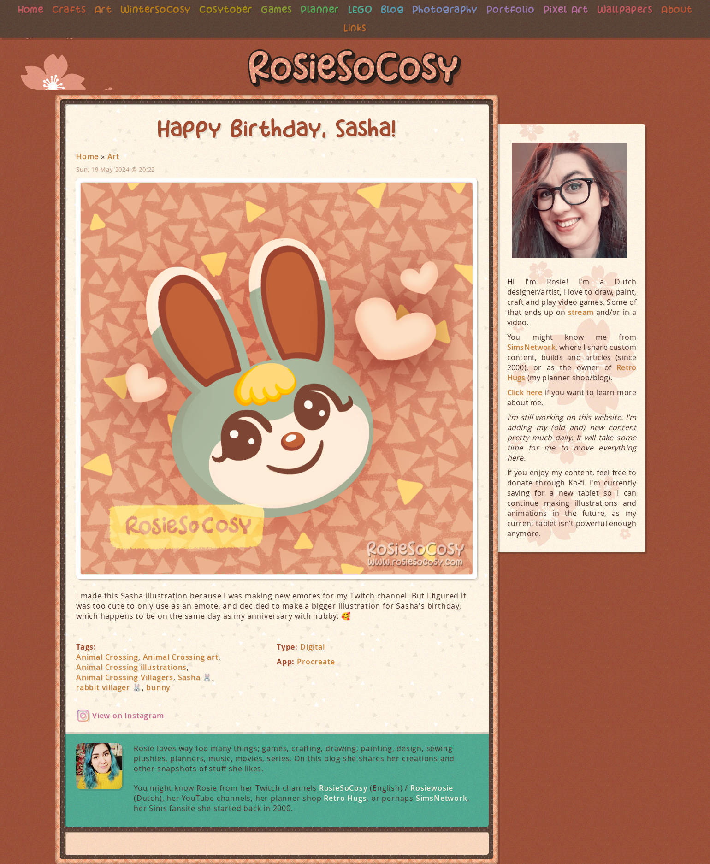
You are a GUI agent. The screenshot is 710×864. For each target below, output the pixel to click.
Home (43, 9)
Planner (339, 9)
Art (117, 9)
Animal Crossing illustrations (131, 667)
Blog (412, 9)
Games (295, 9)
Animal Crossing (107, 657)
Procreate (316, 662)
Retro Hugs (345, 798)
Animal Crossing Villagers (124, 677)
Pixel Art (591, 9)
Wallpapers (651, 9)
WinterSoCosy (171, 9)
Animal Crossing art (181, 657)
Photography (466, 9)
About (339, 28)
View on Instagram (128, 715)
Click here (525, 392)
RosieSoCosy (355, 69)
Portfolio (534, 9)
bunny (158, 687)
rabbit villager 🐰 (109, 687)
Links (375, 28)
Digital (312, 647)
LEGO (379, 9)
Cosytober (243, 9)
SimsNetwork (441, 798)
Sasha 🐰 (195, 677)
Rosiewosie (431, 788)
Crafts (82, 9)
